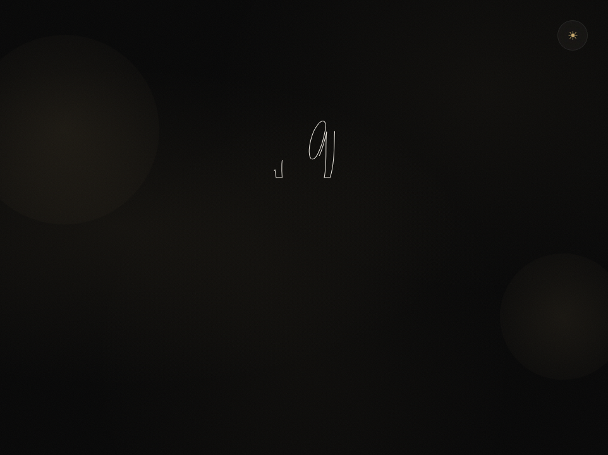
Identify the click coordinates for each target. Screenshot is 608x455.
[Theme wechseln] (572, 35)
